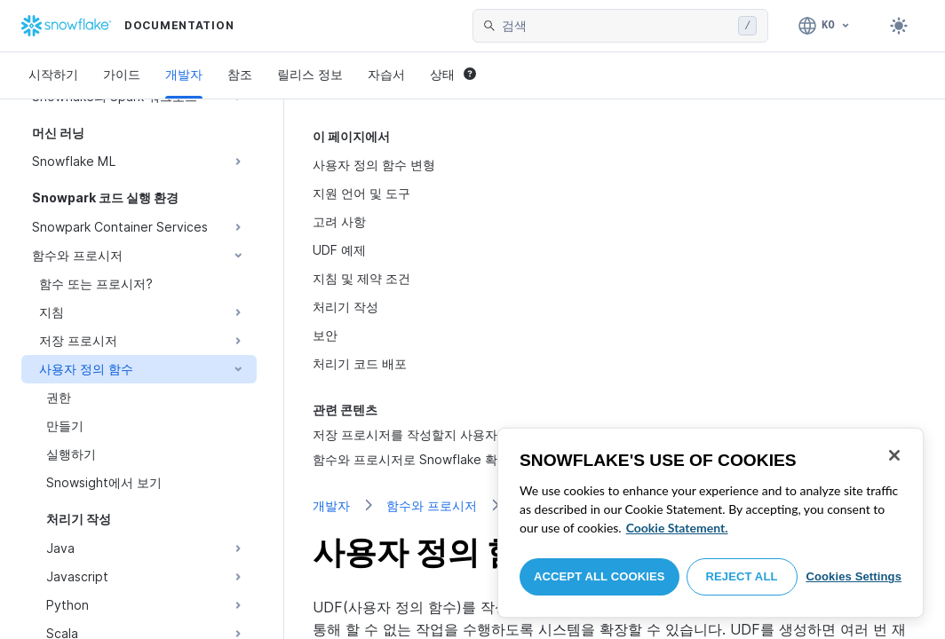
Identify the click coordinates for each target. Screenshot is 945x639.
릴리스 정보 (310, 74)
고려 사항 (339, 221)
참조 (239, 74)
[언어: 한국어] (825, 25)
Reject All (742, 576)
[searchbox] (616, 26)
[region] (710, 523)
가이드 (121, 74)
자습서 (386, 74)
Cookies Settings (853, 576)
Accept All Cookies (599, 576)
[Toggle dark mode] (899, 25)
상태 (453, 74)
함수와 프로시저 (431, 505)
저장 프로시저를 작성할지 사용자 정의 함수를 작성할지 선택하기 (493, 434)
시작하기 (53, 74)
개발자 (183, 74)
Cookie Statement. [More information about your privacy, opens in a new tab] (677, 527)
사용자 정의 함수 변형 (374, 164)
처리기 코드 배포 (360, 363)
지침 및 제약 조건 (361, 278)
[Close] (894, 455)
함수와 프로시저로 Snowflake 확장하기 (424, 459)
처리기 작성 (345, 306)
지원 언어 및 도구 (361, 193)
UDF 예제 (339, 249)
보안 (325, 335)
